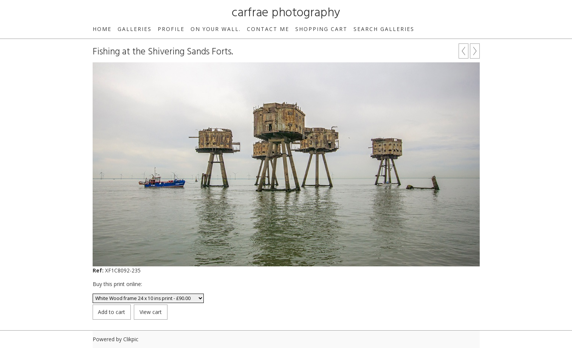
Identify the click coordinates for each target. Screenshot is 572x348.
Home (102, 28)
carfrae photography (286, 13)
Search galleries (383, 28)
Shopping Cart (321, 28)
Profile (171, 28)
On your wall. (216, 28)
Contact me (268, 28)
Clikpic (130, 339)
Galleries (135, 28)
